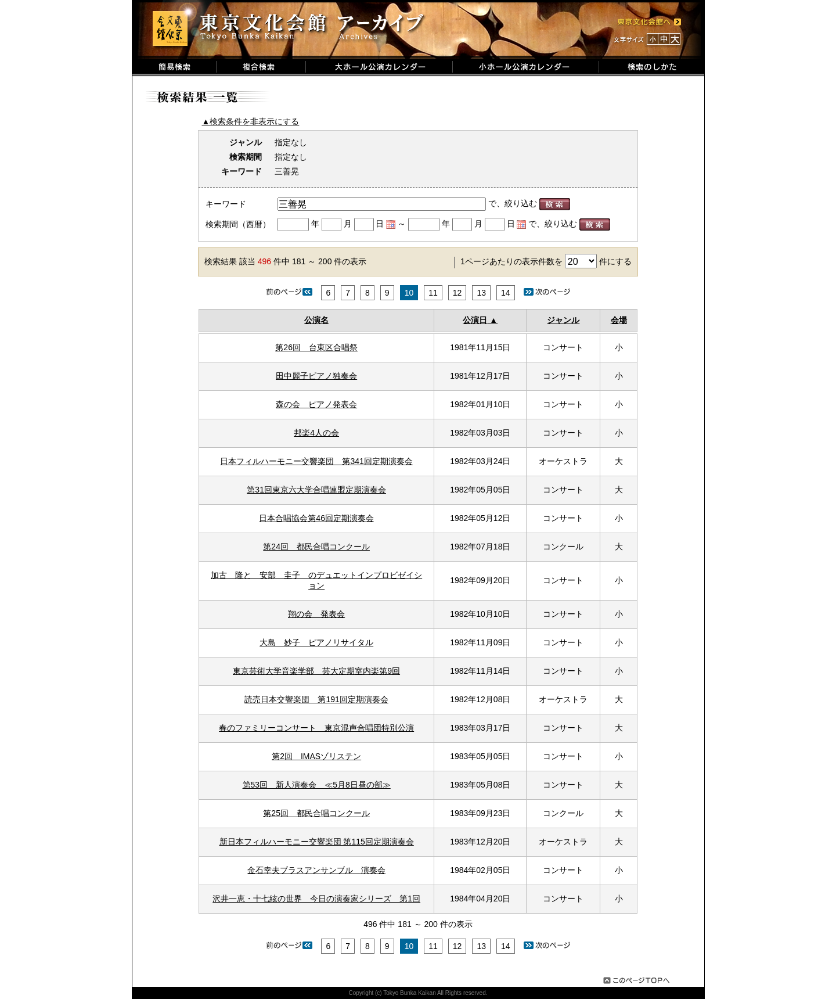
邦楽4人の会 (316, 432)
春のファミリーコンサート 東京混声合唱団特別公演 (316, 727)
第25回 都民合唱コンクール (316, 813)
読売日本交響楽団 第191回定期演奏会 (316, 699)
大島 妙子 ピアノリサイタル (316, 642)
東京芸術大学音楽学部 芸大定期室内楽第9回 (316, 670)
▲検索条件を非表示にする (251, 121)
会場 (619, 320)
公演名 (316, 320)
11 (433, 292)
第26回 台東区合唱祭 (316, 347)
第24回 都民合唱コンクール (316, 546)
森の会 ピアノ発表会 (316, 404)
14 (505, 292)
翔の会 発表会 (316, 614)
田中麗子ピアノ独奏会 (316, 375)
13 (481, 292)
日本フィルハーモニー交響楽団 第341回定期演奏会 (316, 461)
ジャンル (563, 320)
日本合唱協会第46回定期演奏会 (316, 518)
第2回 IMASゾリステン (316, 756)
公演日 (475, 320)
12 (457, 292)
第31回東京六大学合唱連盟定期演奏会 (316, 489)
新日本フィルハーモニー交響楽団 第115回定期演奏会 (316, 841)
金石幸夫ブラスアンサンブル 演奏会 (316, 870)
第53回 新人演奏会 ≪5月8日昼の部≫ (317, 784)
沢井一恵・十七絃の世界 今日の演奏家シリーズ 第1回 (316, 898)
